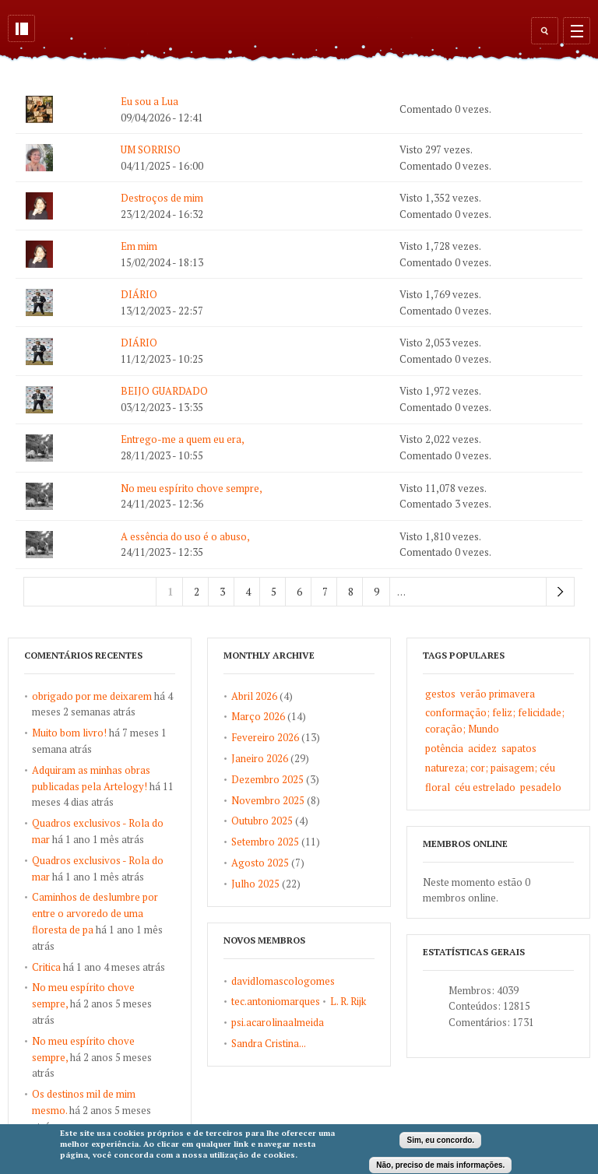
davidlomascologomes (283, 981)
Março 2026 (258, 716)
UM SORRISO (151, 149)
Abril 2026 (254, 696)
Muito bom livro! (69, 733)
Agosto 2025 (260, 863)
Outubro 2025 (262, 821)
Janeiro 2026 (259, 758)
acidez (482, 748)
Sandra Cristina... (268, 1043)
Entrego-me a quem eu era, (182, 439)
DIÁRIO (139, 294)
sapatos (518, 748)
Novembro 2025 (267, 800)
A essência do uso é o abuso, (185, 536)
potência (444, 748)
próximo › (561, 592)
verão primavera (497, 694)
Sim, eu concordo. (440, 1141)
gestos (440, 694)
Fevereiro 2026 (265, 737)
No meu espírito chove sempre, (191, 488)
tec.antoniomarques (275, 1001)
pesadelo (540, 787)
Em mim (139, 246)
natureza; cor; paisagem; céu (490, 768)
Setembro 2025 (265, 842)
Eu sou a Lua (149, 101)
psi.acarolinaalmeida (277, 1022)
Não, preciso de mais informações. (440, 1166)
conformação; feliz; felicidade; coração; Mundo (495, 720)
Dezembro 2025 (267, 779)
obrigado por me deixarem (92, 696)
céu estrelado (485, 787)
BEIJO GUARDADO (164, 391)
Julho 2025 (255, 884)
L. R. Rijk (348, 1001)
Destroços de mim (162, 198)
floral (437, 787)
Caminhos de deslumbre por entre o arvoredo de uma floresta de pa (95, 913)
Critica (46, 967)
